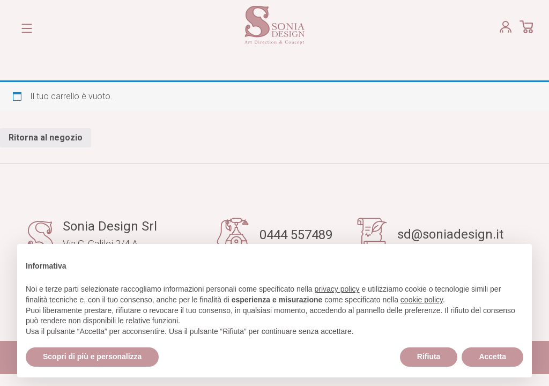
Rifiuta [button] (429, 356)
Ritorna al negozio (46, 137)
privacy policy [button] (337, 289)
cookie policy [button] (421, 299)
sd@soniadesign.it (450, 234)
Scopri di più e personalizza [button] (92, 356)
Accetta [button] (492, 356)
